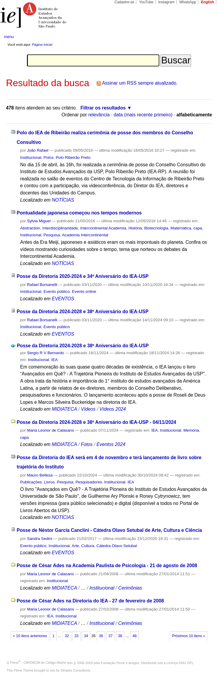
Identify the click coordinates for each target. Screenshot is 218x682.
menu (9, 36)
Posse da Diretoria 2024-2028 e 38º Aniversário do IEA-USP (83, 311)
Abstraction (30, 228)
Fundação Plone (113, 662)
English (207, 2)
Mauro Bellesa (39, 475)
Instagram (166, 2)
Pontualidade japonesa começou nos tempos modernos (79, 212)
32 (67, 636)
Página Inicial (42, 44)
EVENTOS (63, 298)
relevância (99, 114)
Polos (48, 157)
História (135, 228)
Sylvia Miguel (39, 221)
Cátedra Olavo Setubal (116, 546)
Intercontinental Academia (103, 228)
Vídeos (88, 409)
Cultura (87, 546)
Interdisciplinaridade (60, 228)
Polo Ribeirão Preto (73, 157)
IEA (54, 359)
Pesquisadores (88, 482)
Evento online (84, 291)
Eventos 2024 (110, 444)
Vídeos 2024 (112, 409)
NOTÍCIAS (63, 200)
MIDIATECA (64, 409)
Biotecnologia (156, 228)
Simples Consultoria (75, 670)
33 (76, 636)
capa (197, 228)
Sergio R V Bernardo (45, 353)
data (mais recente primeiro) (142, 114)
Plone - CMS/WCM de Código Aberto (38, 662)
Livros (49, 482)
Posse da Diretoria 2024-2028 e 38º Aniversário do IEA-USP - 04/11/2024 (96, 422)
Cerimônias (130, 587)
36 (101, 636)
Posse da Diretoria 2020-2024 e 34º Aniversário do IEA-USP (83, 276)
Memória (191, 430)
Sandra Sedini (39, 538)
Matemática (180, 228)
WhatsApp (187, 2)
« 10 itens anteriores (30, 636)
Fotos (87, 444)
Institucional (30, 157)
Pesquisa (51, 235)
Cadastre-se (124, 2)
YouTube (146, 2)
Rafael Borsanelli (42, 284)
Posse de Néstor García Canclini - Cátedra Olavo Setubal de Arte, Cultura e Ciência (109, 530)
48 (134, 636)
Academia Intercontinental (85, 235)
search (202, 37)
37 (110, 636)
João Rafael (37, 150)
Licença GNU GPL (179, 662)
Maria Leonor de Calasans (50, 430)
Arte (75, 546)
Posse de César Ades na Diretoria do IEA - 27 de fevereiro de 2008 (90, 600)
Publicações (31, 482)
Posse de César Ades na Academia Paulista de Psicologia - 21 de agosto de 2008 (107, 565)
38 (120, 636)
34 (86, 636)
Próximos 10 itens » (188, 636)
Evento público (56, 291)
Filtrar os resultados (103, 107)
